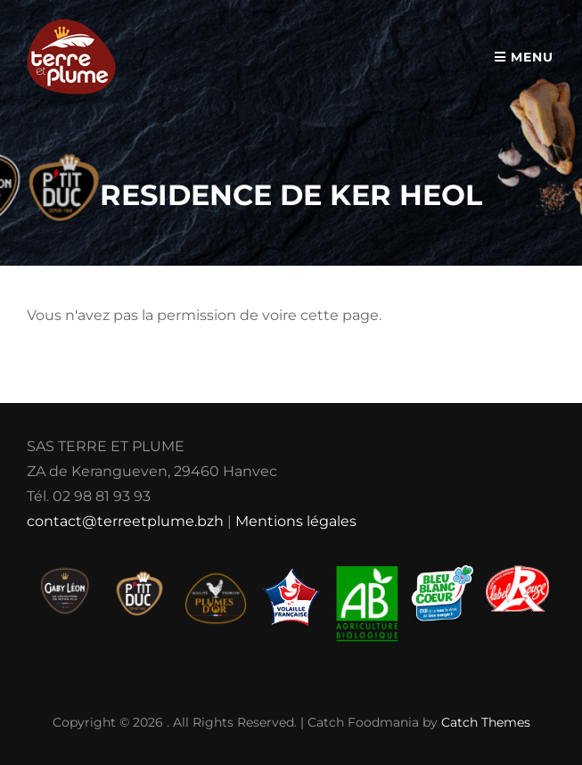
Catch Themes (485, 722)
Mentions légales (296, 521)
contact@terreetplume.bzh (125, 521)
